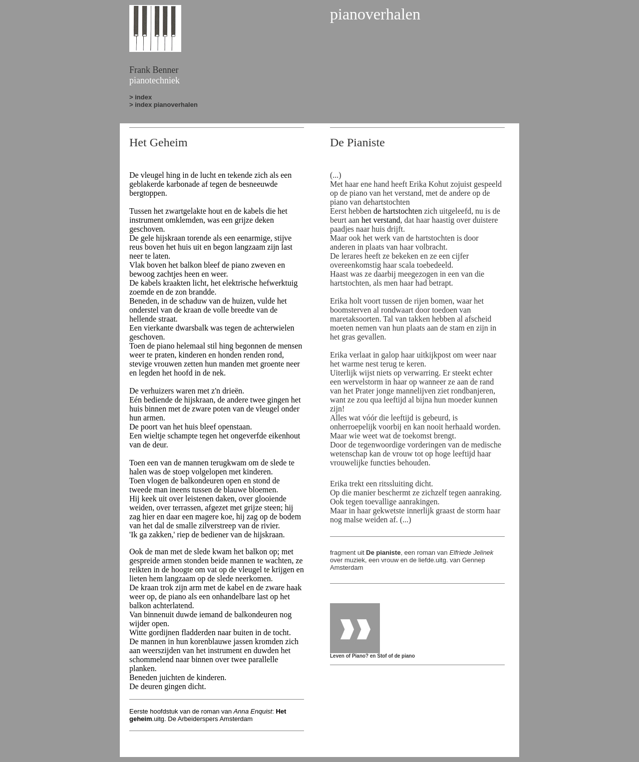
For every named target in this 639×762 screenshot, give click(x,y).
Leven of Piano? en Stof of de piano (372, 654)
